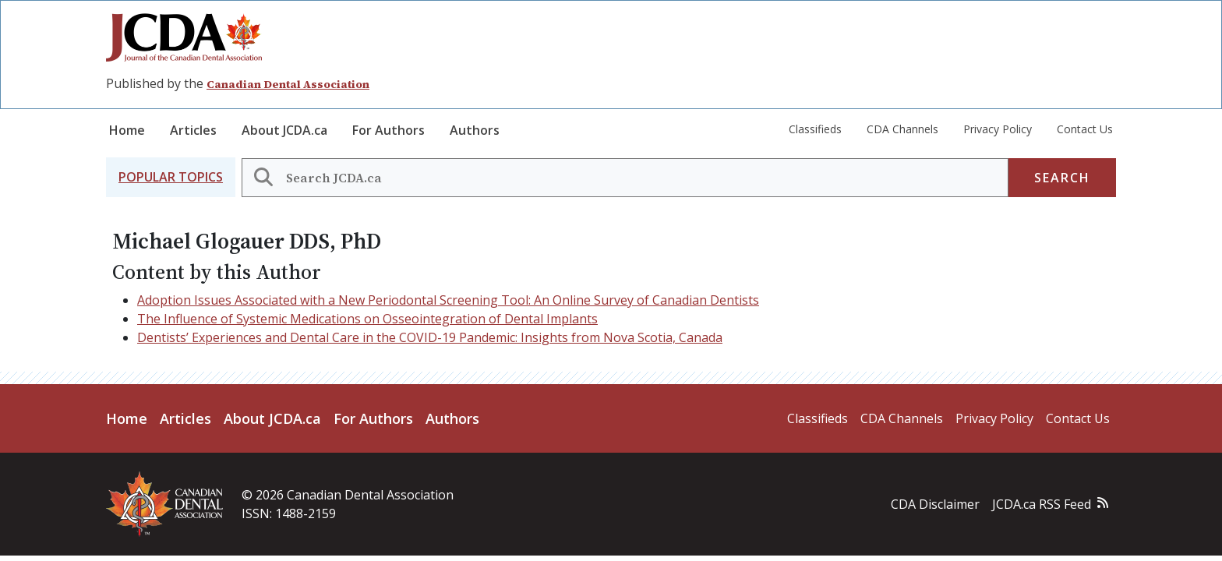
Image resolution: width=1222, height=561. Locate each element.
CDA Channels (902, 129)
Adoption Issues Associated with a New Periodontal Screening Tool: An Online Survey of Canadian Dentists (448, 300)
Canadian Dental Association (288, 84)
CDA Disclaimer (935, 504)
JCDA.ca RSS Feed (1041, 504)
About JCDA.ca (284, 130)
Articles (193, 130)
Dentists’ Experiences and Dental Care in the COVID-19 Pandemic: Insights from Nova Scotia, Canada (429, 337)
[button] (170, 177)
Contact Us (1085, 129)
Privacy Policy (997, 129)
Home (127, 130)
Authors (475, 130)
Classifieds (815, 129)
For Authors (388, 130)
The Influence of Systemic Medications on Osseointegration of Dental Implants (367, 318)
